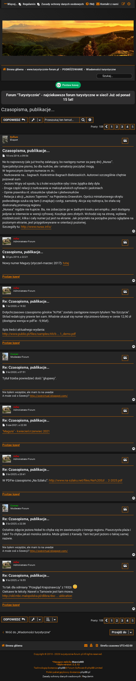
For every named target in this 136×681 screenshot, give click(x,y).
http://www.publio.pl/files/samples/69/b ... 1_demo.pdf (39, 334)
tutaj (66, 263)
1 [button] (111, 127)
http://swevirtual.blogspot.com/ (49, 395)
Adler (16, 238)
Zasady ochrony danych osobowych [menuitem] (62, 4)
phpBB (61, 668)
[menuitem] (89, 4)
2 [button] (117, 127)
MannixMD (78, 662)
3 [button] (122, 127)
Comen (14, 354)
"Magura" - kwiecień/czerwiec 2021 (26, 431)
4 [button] (127, 127)
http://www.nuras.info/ (36, 227)
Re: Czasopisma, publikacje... (25, 301)
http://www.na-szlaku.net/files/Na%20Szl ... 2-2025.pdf (85, 480)
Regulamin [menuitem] (29, 4)
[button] (106, 127)
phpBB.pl (85, 672)
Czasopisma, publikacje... (27, 109)
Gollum (14, 137)
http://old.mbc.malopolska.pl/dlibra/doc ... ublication (37, 596)
